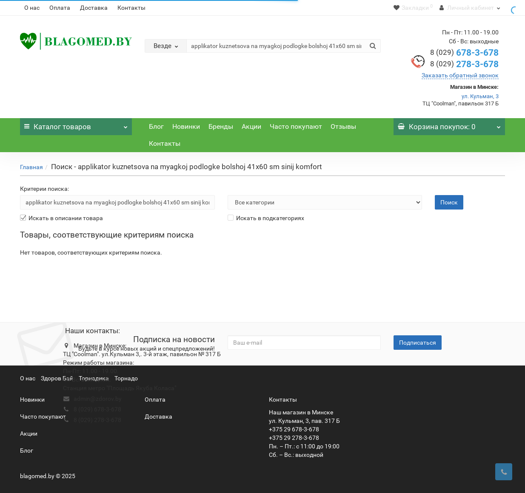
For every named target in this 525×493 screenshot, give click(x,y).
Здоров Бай (57, 378)
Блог (156, 126)
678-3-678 (464, 53)
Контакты (131, 7)
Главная (31, 167)
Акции (251, 126)
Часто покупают (296, 126)
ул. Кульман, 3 (480, 96)
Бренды (220, 126)
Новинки (186, 126)
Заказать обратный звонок (460, 75)
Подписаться (417, 342)
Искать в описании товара (61, 218)
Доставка (94, 7)
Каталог (76, 124)
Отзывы (343, 126)
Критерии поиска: (44, 188)
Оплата (59, 7)
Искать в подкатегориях (266, 218)
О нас (32, 7)
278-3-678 (464, 64)
